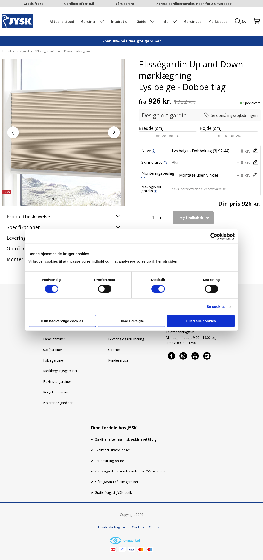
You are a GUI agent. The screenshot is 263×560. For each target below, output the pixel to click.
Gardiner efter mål (79, 3)
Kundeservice (118, 360)
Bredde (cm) (151, 128)
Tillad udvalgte (131, 321)
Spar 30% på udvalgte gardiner (131, 41)
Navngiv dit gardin (151, 188)
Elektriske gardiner (57, 381)
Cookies (114, 349)
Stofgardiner (52, 349)
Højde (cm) (210, 128)
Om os (154, 527)
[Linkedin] (207, 355)
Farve (146, 150)
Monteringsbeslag (157, 173)
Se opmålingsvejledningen (234, 115)
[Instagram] (183, 355)
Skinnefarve (152, 162)
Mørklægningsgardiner (60, 371)
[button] (53, 199)
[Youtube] (195, 355)
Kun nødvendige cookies (62, 321)
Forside (7, 51)
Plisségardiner (24, 51)
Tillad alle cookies (201, 321)
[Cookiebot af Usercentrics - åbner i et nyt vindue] (214, 236)
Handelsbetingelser (112, 527)
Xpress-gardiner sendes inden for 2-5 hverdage (194, 3)
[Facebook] (171, 355)
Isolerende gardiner (58, 403)
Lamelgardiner (54, 339)
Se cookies (216, 306)
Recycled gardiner (56, 392)
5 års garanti (125, 3)
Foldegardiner (53, 360)
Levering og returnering (126, 339)
